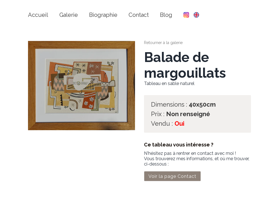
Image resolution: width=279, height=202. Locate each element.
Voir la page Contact (172, 176)
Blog (166, 15)
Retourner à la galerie (163, 42)
